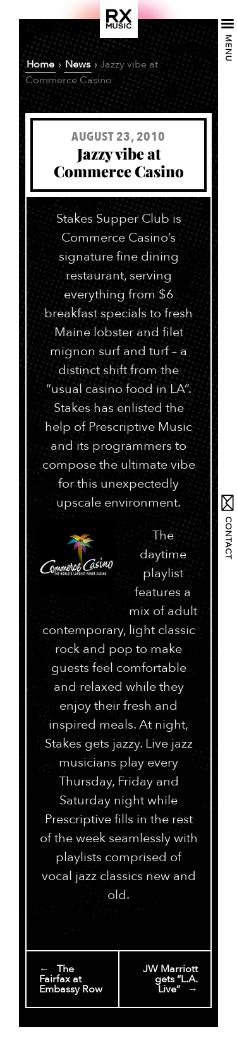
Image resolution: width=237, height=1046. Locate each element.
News (77, 64)
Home (40, 64)
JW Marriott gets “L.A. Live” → (170, 979)
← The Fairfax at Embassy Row (70, 979)
